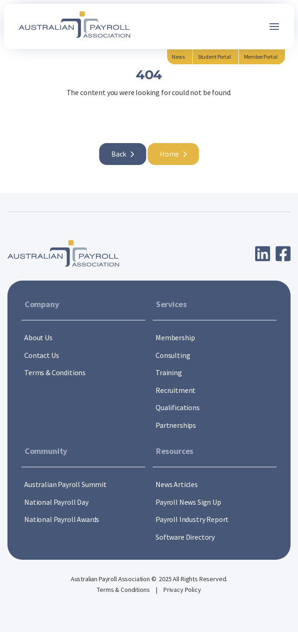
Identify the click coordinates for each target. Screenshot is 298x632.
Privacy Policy (182, 589)
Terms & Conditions (124, 589)
